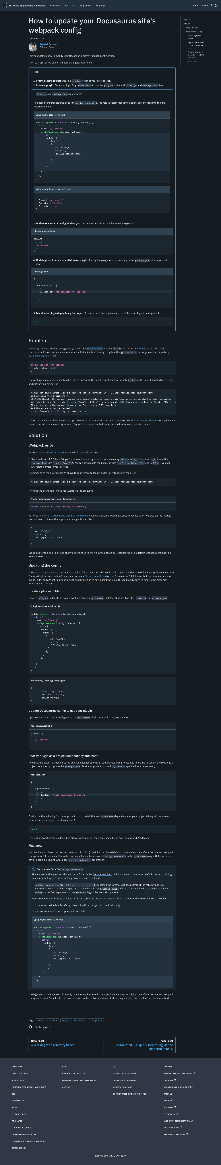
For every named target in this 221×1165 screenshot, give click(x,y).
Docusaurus (80, 1020)
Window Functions (122, 1087)
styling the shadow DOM (42, 355)
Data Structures (20, 1073)
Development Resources (24, 1134)
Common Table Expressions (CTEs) (129, 1094)
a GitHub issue (144, 348)
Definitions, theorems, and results (29, 1141)
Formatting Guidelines (124, 1073)
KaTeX (168, 1094)
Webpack (66, 1020)
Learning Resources (22, 1128)
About (195, 5)
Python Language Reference (179, 1073)
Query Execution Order (125, 1080)
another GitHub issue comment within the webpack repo (73, 515)
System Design (19, 1101)
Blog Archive (86, 5)
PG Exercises (171, 1114)
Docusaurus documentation (48, 572)
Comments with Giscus (73, 1073)
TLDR (36, 71)
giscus (68, 348)
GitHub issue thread (96, 576)
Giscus (40, 1020)
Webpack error (192, 28)
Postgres (170, 1107)
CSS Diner (170, 1080)
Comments (52, 1020)
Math (14, 1107)
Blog (74, 5)
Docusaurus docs (102, 874)
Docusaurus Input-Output (178, 1087)
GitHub (207, 5)
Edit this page (40, 1027)
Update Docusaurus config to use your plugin (196, 45)
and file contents (59, 94)
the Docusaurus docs (58, 102)
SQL (13, 1094)
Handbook (55, 5)
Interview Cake (173, 1128)
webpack (89, 452)
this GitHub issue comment (57, 452)
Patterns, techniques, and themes (29, 1087)
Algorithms (18, 1080)
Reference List (19, 1148)
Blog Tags (100, 5)
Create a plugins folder (194, 37)
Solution (186, 24)
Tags (66, 5)
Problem (186, 20)
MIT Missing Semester (176, 1134)
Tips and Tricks (19, 1114)
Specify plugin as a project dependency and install (196, 55)
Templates (17, 1121)
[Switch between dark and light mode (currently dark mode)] (216, 5)
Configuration (96, 1020)
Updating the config (194, 32)
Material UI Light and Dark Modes (79, 1080)
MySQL (168, 1101)
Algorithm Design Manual (178, 1121)
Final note (192, 61)
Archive (66, 1087)
